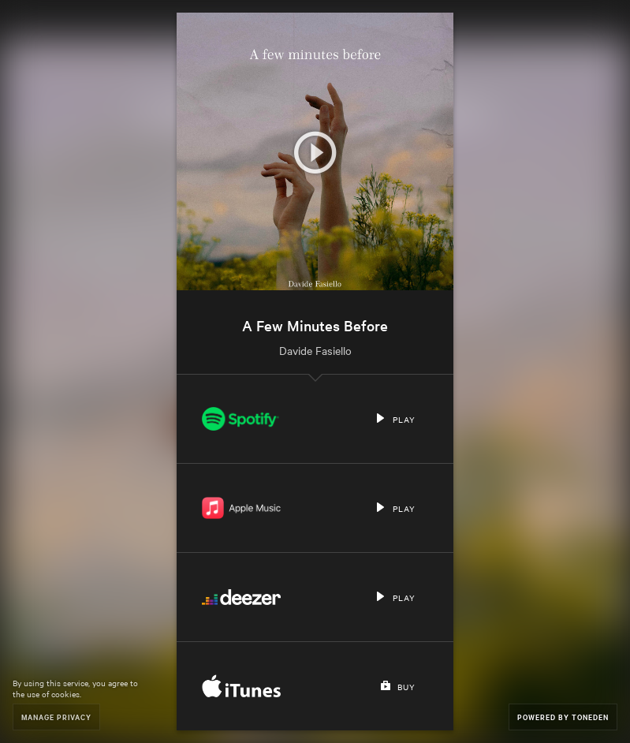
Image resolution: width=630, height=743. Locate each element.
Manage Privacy (56, 716)
